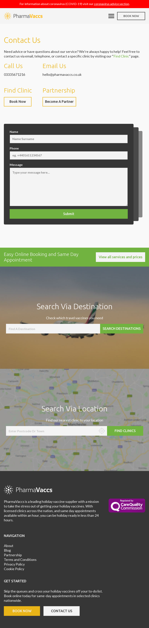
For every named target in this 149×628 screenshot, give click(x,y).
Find (125, 431)
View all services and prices (120, 257)
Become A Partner (59, 101)
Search (122, 328)
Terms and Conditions (20, 559)
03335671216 (14, 74)
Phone (14, 148)
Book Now (17, 101)
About (8, 546)
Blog (7, 550)
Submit (68, 214)
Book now (131, 16)
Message (16, 164)
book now (22, 611)
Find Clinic (121, 56)
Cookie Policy (14, 569)
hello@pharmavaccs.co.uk (62, 74)
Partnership (13, 555)
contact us (61, 611)
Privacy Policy (14, 564)
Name (14, 131)
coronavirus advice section (111, 4)
